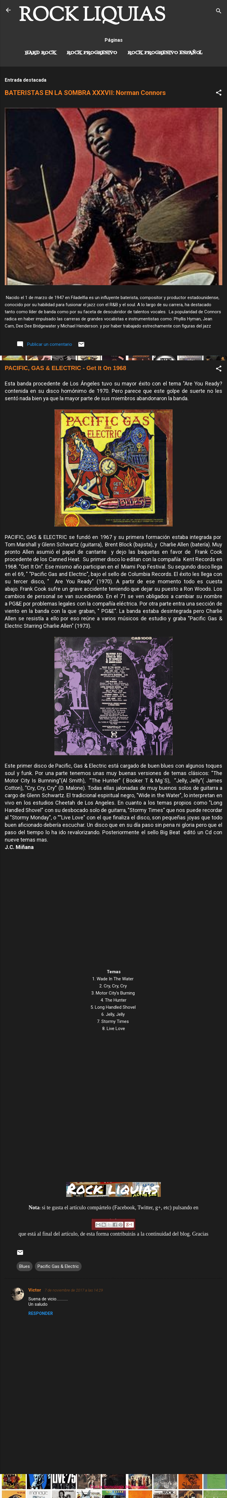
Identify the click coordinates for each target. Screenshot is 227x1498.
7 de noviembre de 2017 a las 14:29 (74, 1290)
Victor (35, 1290)
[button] (218, 93)
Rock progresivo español (165, 53)
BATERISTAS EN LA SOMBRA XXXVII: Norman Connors (85, 92)
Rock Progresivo (92, 53)
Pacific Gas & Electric (58, 1266)
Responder (40, 1313)
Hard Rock (40, 53)
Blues (24, 1266)
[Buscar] (218, 12)
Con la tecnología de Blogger (114, 1486)
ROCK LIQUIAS (92, 16)
